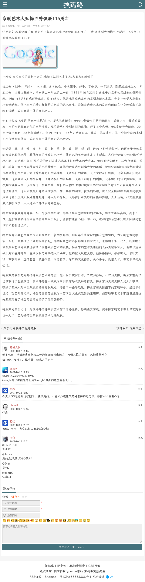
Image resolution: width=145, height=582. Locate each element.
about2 (14, 405)
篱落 (96, 571)
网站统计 (98, 577)
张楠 (12, 389)
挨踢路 (73, 4)
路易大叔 (15, 347)
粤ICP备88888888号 (74, 577)
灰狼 (12, 437)
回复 (140, 347)
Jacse (13, 368)
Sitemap (50, 577)
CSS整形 (94, 566)
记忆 (12, 421)
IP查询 (61, 566)
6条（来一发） (43, 25)
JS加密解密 (77, 566)
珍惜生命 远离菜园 (129, 328)
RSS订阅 (35, 577)
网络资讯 (10, 25)
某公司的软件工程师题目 (20, 328)
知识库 (49, 566)
